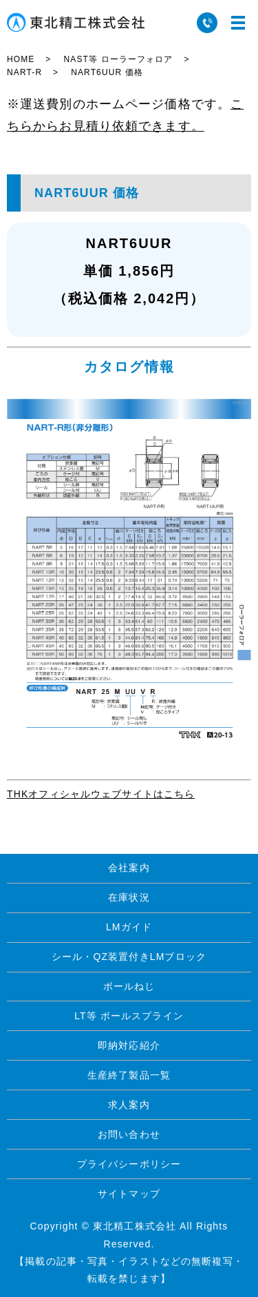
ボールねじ (129, 986)
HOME (20, 59)
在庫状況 (128, 897)
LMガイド (129, 926)
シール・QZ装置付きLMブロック (129, 956)
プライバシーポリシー (129, 1164)
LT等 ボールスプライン (129, 1015)
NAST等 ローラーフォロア (118, 59)
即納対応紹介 (129, 1045)
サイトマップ (129, 1193)
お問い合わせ (129, 1134)
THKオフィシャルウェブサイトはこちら (101, 793)
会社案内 (128, 867)
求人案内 (128, 1104)
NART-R (24, 72)
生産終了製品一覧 (129, 1075)
